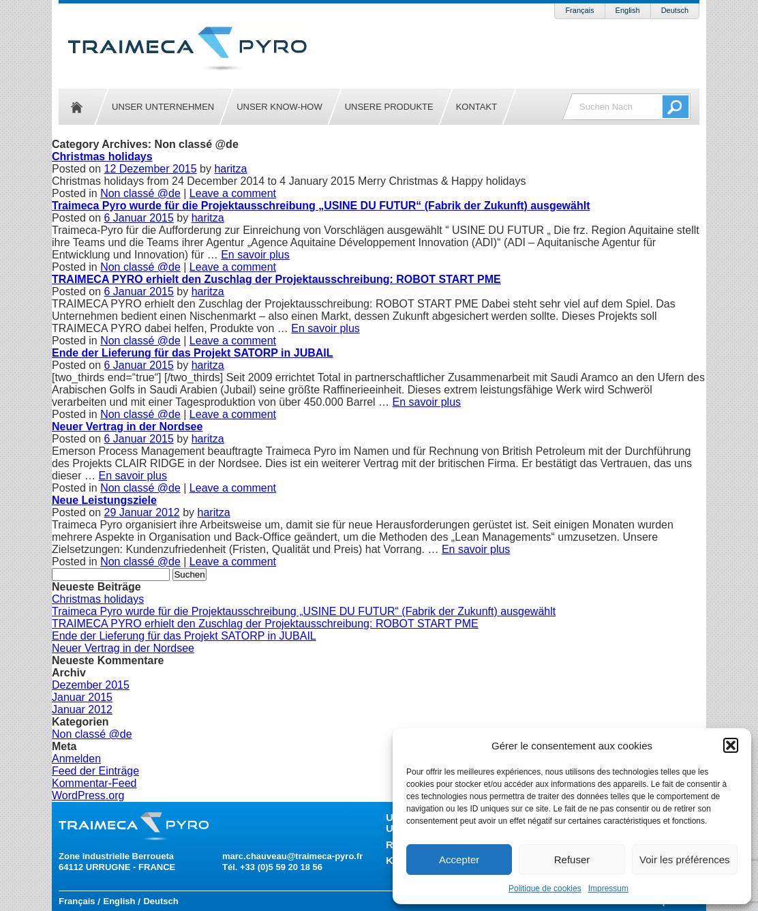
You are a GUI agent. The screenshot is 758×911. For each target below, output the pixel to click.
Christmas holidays (102, 156)
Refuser (572, 859)
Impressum (608, 888)
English (628, 10)
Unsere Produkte (389, 107)
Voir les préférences (684, 859)
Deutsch (674, 10)
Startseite (76, 107)
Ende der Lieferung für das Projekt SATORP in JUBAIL (192, 353)
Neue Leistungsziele (104, 500)
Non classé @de (140, 193)
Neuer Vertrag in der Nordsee (127, 426)
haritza (230, 169)
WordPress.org (88, 795)
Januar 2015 (82, 697)
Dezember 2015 (91, 685)
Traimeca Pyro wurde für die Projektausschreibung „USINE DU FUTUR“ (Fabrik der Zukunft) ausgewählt (321, 205)
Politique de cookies (545, 888)
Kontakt (476, 107)
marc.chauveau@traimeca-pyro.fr (292, 856)
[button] (731, 745)
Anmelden (76, 758)
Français (579, 10)
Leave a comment (233, 193)
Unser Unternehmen (163, 107)
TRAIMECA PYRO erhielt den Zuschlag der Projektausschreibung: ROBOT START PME (276, 279)
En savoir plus (255, 254)
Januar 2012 (82, 709)
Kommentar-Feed (94, 783)
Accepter (459, 859)
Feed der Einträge (95, 771)
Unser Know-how (279, 107)
